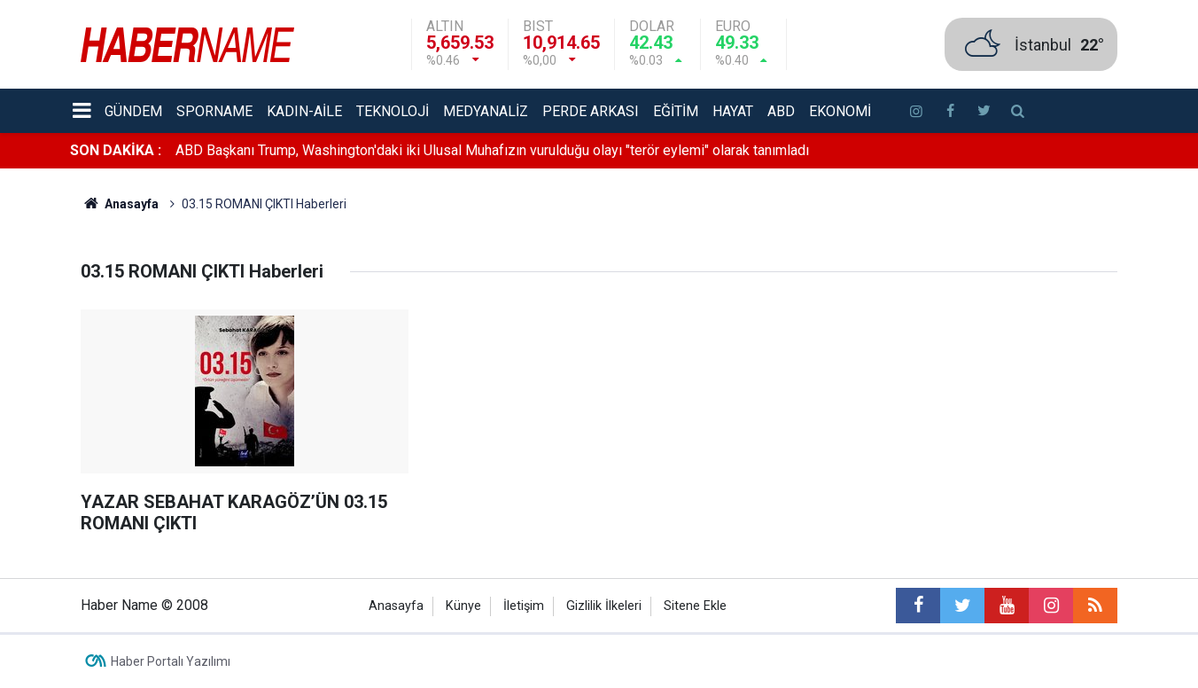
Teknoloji (392, 111)
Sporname (214, 111)
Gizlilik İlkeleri (604, 606)
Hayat (732, 111)
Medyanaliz (485, 111)
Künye (463, 606)
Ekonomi (840, 111)
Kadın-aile (304, 111)
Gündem (133, 111)
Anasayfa (396, 606)
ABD (781, 111)
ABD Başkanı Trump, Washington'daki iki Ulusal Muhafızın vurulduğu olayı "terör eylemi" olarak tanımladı (492, 150)
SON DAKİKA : (115, 150)
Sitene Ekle (695, 606)
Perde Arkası (590, 111)
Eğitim (675, 111)
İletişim (523, 606)
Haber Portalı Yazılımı (170, 661)
